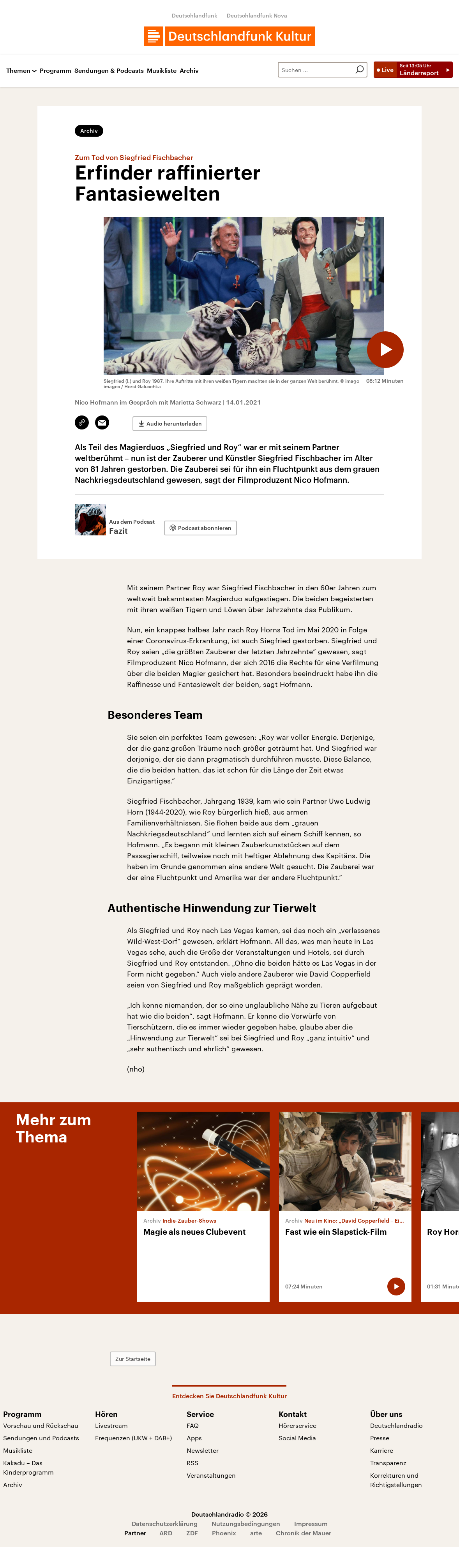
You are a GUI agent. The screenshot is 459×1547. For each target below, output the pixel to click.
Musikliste (162, 70)
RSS (192, 1462)
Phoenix (224, 1532)
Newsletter (203, 1450)
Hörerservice (297, 1425)
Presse (379, 1437)
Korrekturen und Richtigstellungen (396, 1479)
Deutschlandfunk (194, 15)
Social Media (297, 1437)
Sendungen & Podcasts (109, 70)
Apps (194, 1437)
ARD (165, 1532)
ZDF (192, 1532)
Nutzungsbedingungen (246, 1523)
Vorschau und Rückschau (40, 1425)
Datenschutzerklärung (165, 1523)
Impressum (311, 1523)
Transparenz (388, 1462)
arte (256, 1532)
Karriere (381, 1450)
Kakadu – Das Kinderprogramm (28, 1467)
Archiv (189, 70)
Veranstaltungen (211, 1475)
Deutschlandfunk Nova (257, 15)
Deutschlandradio (396, 1425)
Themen (18, 70)
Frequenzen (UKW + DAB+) (133, 1437)
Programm (55, 70)
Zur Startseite (150, 1358)
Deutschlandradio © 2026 (229, 1514)
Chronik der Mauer (303, 1532)
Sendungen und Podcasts (41, 1437)
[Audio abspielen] (384, 348)
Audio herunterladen (174, 422)
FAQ (193, 1425)
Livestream (111, 1425)
